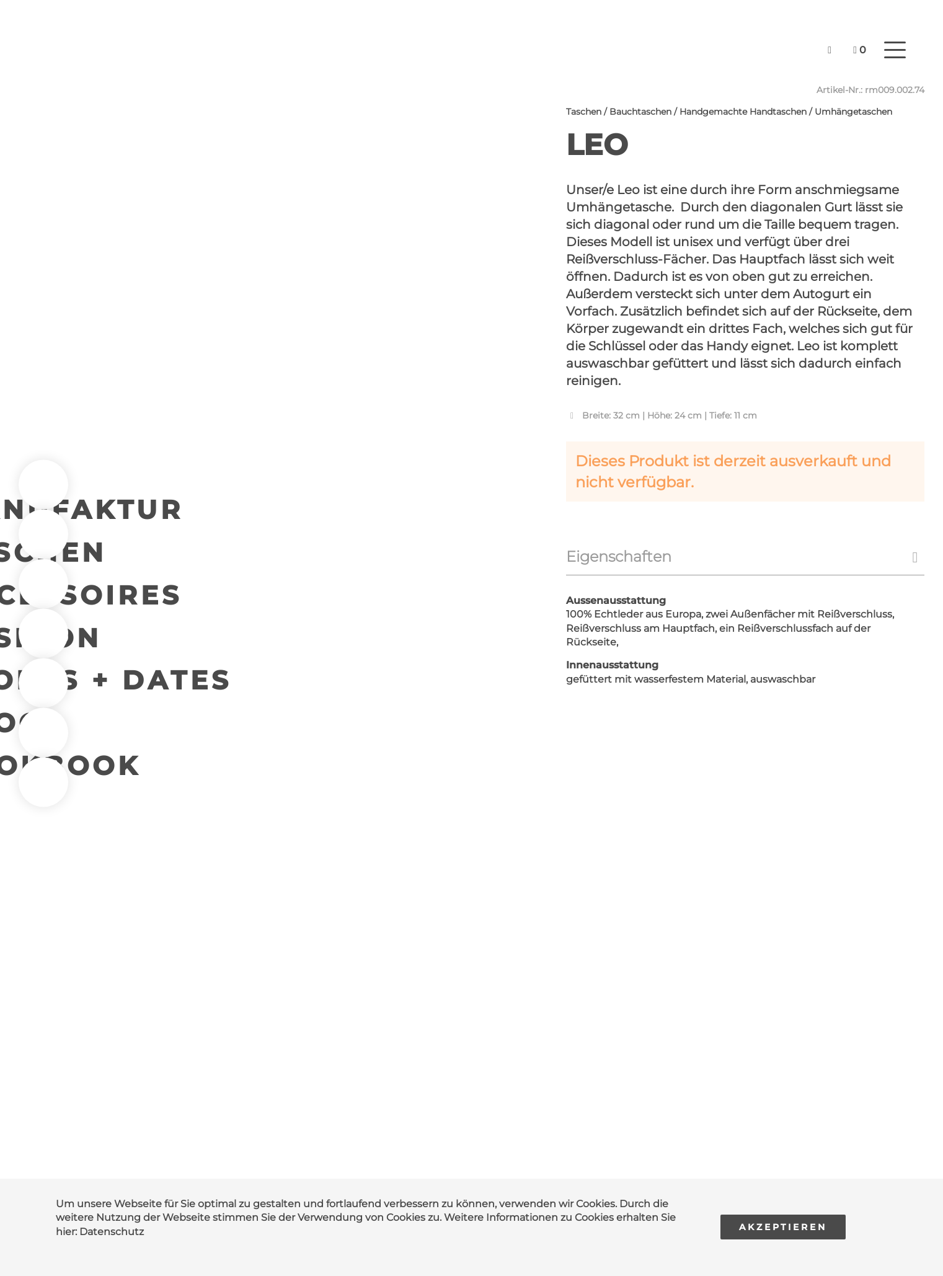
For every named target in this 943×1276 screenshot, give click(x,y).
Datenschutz (111, 1232)
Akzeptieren (783, 1227)
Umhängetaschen (853, 111)
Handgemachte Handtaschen (743, 111)
